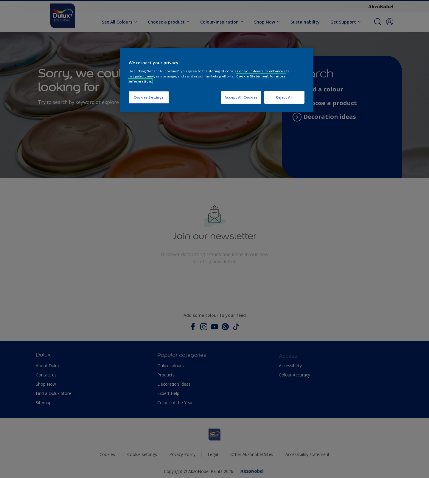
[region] (216, 80)
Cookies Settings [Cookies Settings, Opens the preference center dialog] (149, 97)
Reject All (284, 97)
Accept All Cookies (241, 97)
